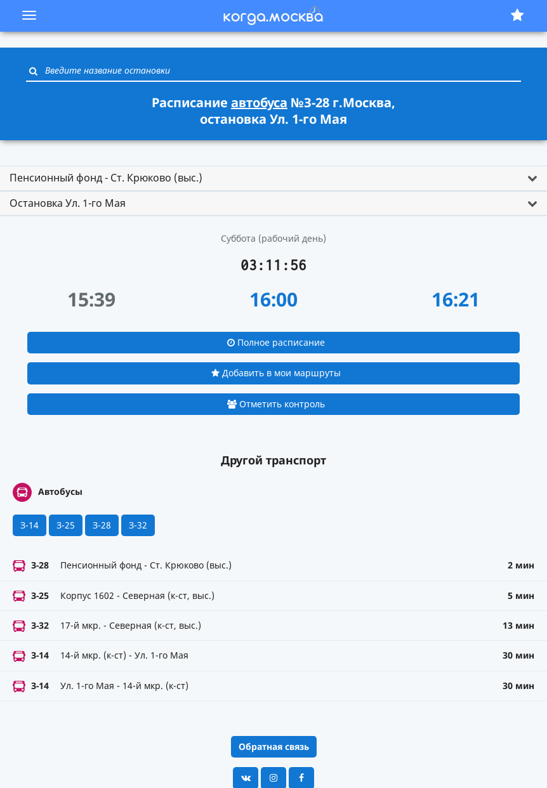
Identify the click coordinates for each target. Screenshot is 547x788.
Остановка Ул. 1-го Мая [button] (68, 203)
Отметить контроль (276, 404)
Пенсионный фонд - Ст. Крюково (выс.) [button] (106, 178)
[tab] (273, 178)
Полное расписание (276, 342)
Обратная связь (274, 746)
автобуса (259, 102)
